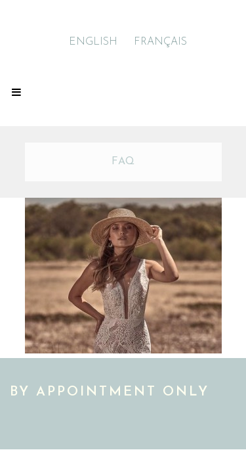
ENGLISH (93, 42)
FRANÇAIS (160, 42)
